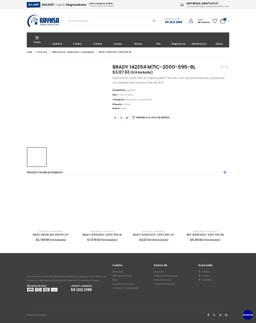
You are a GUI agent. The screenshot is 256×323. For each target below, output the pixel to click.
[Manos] (138, 39)
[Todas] (37, 40)
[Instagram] (220, 315)
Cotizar (126, 104)
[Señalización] (199, 39)
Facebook (115, 117)
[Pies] (158, 39)
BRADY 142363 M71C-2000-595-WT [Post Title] (153, 234)
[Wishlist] (215, 21)
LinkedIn (127, 117)
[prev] (222, 67)
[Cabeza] (77, 39)
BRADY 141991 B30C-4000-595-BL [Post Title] (102, 234)
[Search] (154, 21)
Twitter (121, 117)
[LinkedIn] (226, 315)
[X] (214, 315)
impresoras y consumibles (138, 99)
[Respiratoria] (178, 39)
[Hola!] (198, 21)
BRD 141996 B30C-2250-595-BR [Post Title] (205, 234)
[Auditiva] (57, 39)
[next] (227, 67)
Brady (123, 108)
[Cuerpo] (118, 39)
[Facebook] (208, 315)
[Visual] (219, 39)
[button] (224, 172)
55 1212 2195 (173, 22)
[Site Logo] (43, 21)
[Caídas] (98, 40)
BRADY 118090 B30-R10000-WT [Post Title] (51, 234)
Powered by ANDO (36, 314)
